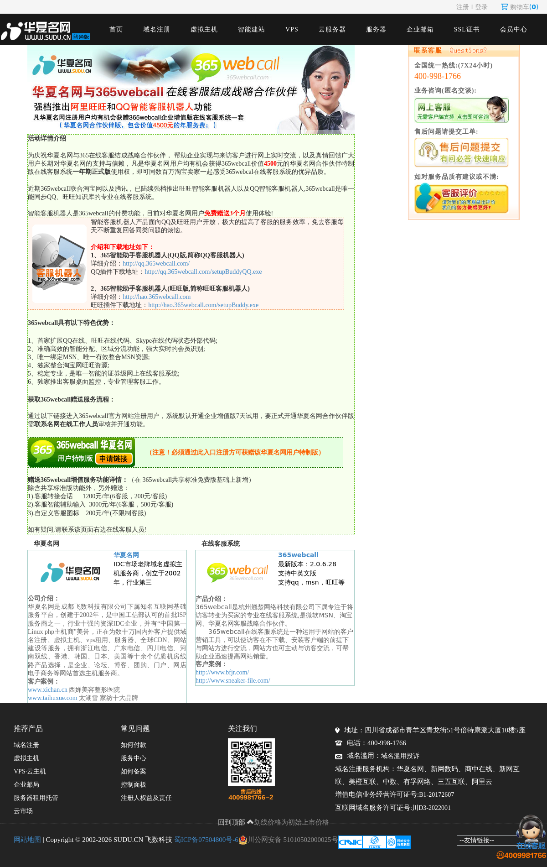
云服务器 (332, 29)
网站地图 (27, 839)
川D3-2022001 (431, 807)
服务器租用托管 (36, 797)
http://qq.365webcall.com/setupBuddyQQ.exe (203, 271)
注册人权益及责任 (146, 797)
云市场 (23, 811)
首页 (116, 29)
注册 (462, 6)
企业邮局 (26, 784)
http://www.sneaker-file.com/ (233, 680)
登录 (481, 6)
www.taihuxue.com (52, 698)
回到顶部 (236, 822)
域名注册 (156, 29)
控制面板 (133, 784)
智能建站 (251, 29)
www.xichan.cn (47, 689)
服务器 (376, 29)
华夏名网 (126, 555)
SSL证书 (467, 29)
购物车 (520, 6)
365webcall (298, 555)
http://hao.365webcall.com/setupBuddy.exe (203, 305)
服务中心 (133, 758)
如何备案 (133, 771)
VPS (292, 29)
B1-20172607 (436, 794)
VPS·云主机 (30, 771)
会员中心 (513, 29)
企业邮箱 (420, 29)
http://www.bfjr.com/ (223, 672)
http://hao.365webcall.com (157, 296)
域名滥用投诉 (400, 755)
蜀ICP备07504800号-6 (206, 839)
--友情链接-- (476, 840)
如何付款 (133, 745)
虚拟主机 (204, 29)
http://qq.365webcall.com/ (156, 263)
